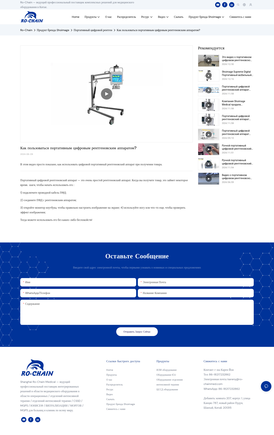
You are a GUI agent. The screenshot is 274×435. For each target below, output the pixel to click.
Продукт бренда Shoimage (53, 30)
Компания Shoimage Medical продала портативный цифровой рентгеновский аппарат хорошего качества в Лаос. (237, 103)
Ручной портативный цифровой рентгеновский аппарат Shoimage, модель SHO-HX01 (237, 147)
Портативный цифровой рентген (93, 30)
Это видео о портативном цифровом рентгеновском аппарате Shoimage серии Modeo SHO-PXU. (237, 59)
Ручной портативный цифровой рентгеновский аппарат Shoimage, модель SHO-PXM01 (237, 162)
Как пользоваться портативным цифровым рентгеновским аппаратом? (158, 30)
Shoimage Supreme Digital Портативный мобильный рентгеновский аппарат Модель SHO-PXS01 (237, 73)
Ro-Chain (26, 30)
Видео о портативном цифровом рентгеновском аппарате (237, 177)
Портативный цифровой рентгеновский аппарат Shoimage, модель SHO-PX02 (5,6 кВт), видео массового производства (236, 118)
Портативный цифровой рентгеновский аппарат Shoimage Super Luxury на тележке (236, 88)
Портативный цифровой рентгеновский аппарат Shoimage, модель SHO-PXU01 (236, 132)
